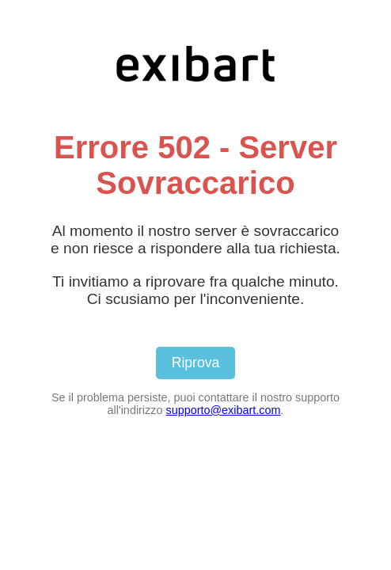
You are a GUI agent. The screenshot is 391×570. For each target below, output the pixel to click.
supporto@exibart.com (222, 410)
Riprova (196, 362)
